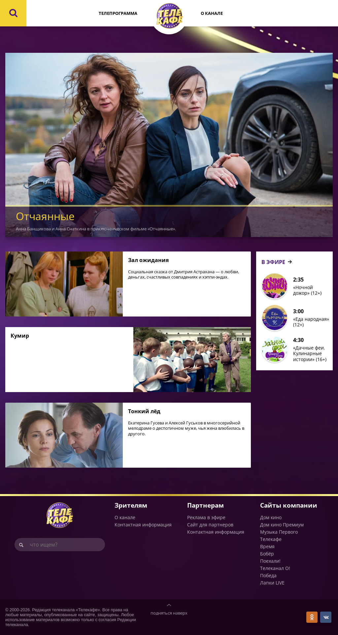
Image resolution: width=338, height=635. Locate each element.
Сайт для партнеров (210, 524)
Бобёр (267, 554)
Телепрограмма (118, 13)
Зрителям (131, 505)
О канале (212, 13)
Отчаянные (45, 216)
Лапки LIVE (272, 583)
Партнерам (205, 505)
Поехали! (270, 561)
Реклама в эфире (206, 517)
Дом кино (271, 517)
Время (267, 546)
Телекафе (271, 539)
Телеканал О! (275, 568)
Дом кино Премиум (282, 524)
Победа (268, 575)
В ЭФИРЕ (273, 262)
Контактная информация (143, 524)
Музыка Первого (279, 532)
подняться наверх (169, 613)
